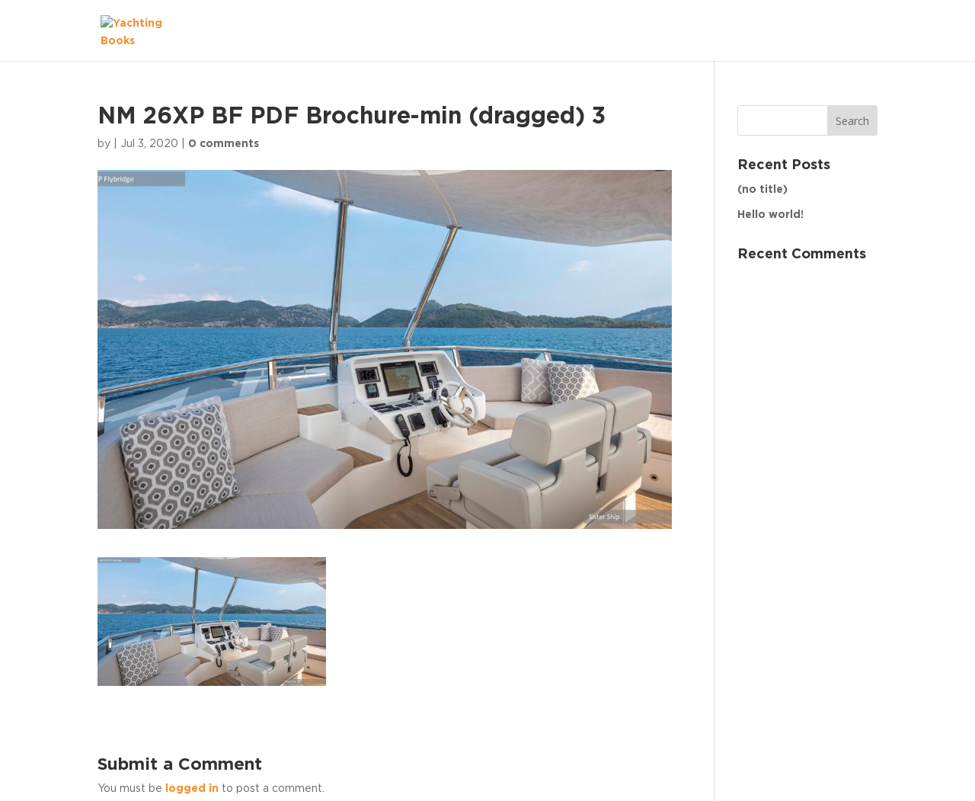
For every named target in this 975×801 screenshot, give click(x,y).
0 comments (223, 144)
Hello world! (770, 215)
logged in (192, 788)
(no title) (762, 189)
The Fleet (835, 29)
